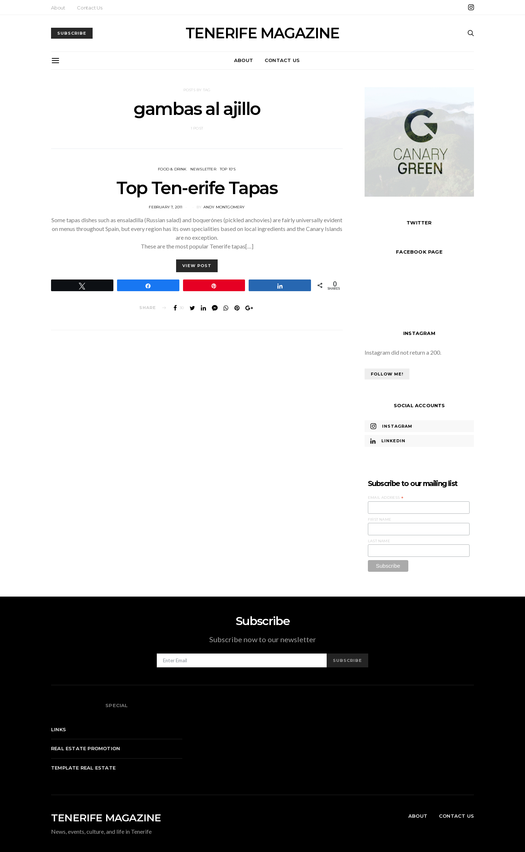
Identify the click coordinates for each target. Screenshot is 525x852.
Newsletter (203, 169)
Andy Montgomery (224, 207)
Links (58, 729)
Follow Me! (387, 374)
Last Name (379, 541)
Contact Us (89, 8)
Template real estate (83, 768)
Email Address (386, 497)
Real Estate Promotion (85, 748)
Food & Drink (172, 169)
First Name (379, 519)
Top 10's (228, 169)
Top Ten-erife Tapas (196, 187)
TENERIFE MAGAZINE (262, 33)
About (58, 8)
